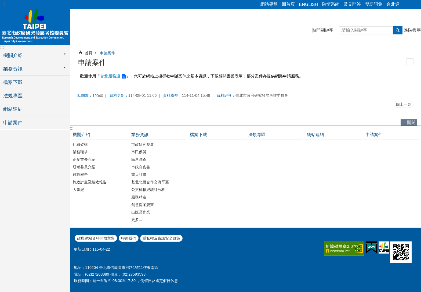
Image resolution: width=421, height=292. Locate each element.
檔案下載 (13, 82)
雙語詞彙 (373, 4)
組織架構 (80, 144)
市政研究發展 (142, 144)
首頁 (88, 53)
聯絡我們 (128, 238)
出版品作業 (140, 212)
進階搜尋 (412, 30)
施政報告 (80, 174)
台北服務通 (110, 76)
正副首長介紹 (84, 159)
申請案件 (13, 122)
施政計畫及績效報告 (90, 182)
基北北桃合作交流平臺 (150, 182)
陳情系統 (330, 4)
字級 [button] (414, 4)
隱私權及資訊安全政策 (161, 238)
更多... (136, 220)
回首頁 (288, 4)
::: (6, 3)
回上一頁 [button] (403, 104)
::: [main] (79, 51)
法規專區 (13, 95)
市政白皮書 (140, 167)
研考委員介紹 (84, 167)
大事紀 (78, 189)
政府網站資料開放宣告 (96, 238)
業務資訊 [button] (13, 69)
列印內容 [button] (410, 61)
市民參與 (138, 152)
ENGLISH (308, 4)
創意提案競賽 (142, 204)
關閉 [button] (411, 122)
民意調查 (138, 159)
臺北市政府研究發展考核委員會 (35, 26)
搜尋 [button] (397, 30)
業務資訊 (139, 134)
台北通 (393, 4)
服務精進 (138, 197)
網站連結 (13, 109)
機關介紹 (81, 134)
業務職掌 (80, 152)
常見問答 (352, 4)
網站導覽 (269, 4)
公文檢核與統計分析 (148, 189)
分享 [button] (406, 4)
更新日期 (81, 249)
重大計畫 (138, 174)
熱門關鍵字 (322, 30)
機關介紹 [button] (13, 55)
